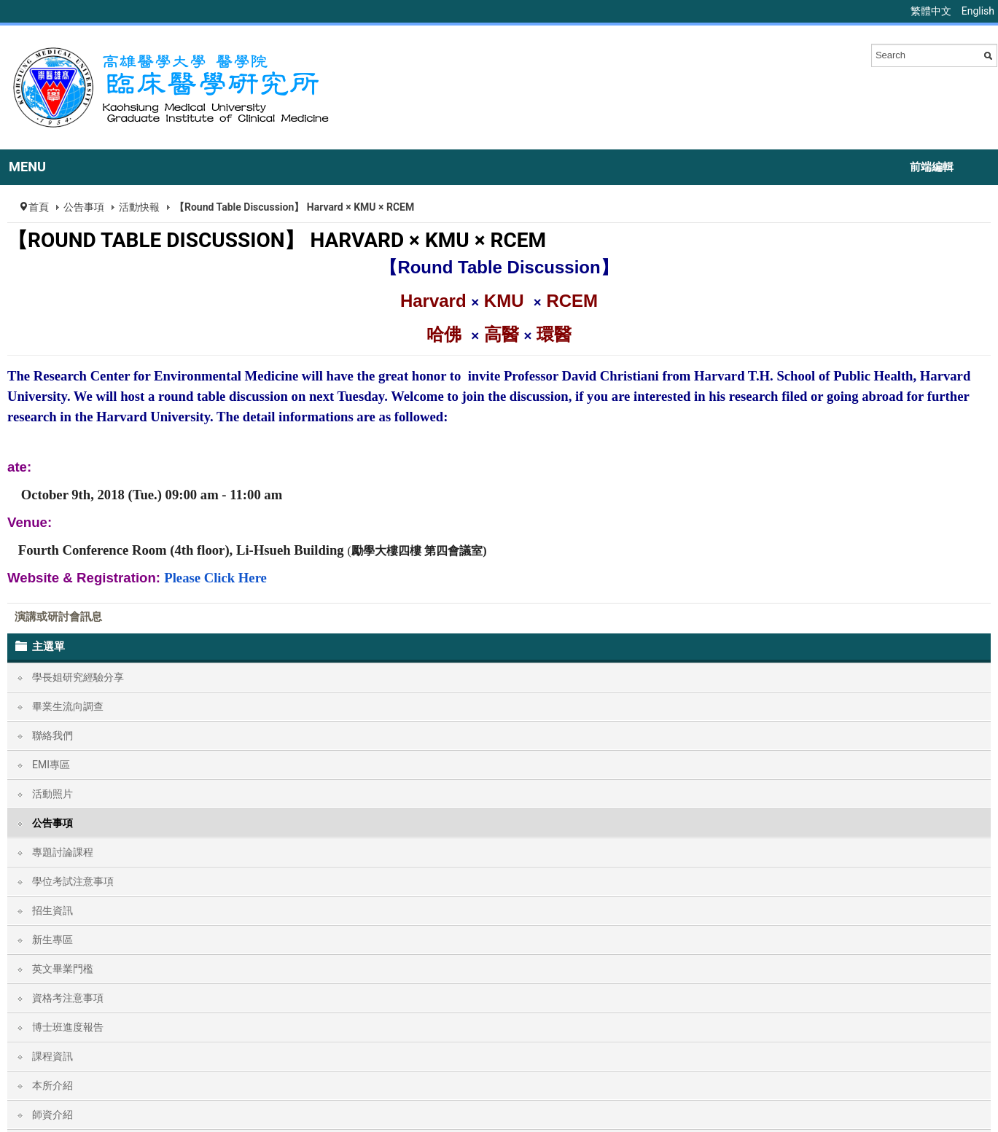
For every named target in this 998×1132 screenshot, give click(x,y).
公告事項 (83, 207)
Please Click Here (215, 577)
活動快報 (139, 207)
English (978, 11)
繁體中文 (932, 11)
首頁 (38, 207)
